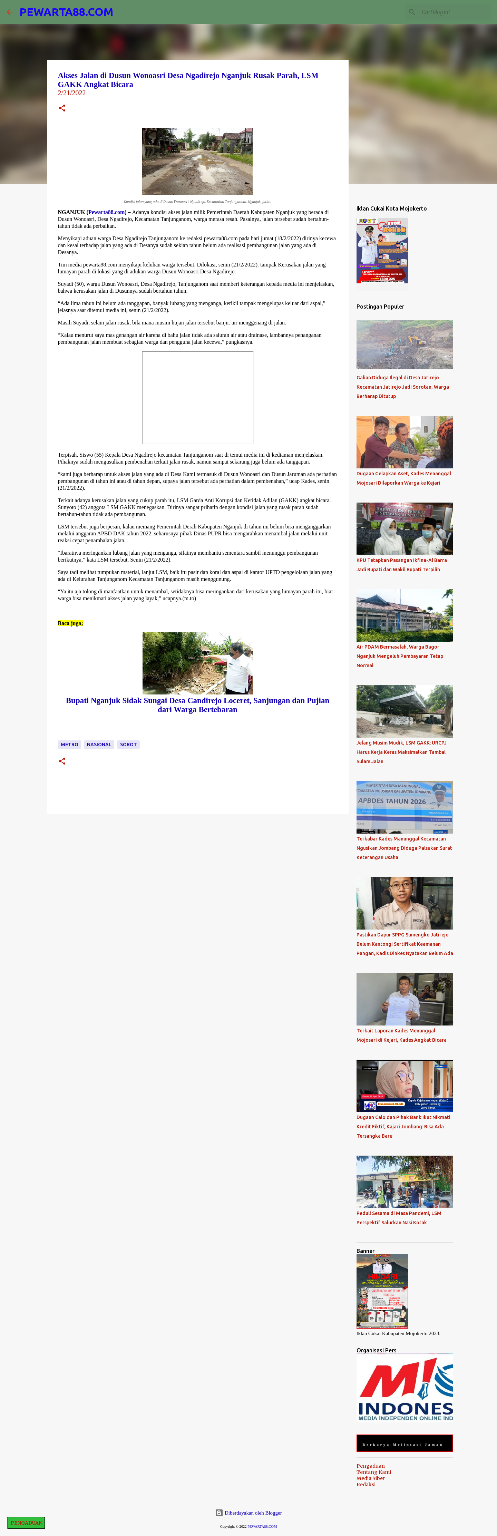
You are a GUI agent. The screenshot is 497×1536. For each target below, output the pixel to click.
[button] (62, 109)
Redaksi (366, 1484)
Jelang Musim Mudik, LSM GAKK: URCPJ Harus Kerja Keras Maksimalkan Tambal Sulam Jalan (402, 752)
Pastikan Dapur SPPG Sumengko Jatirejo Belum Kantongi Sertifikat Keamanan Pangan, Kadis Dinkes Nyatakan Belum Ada (405, 944)
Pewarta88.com (106, 212)
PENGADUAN (26, 1523)
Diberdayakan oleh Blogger (248, 1513)
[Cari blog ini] (455, 12)
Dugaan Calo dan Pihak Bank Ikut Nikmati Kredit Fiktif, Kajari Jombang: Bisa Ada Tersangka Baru (403, 1127)
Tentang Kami (374, 1472)
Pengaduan (371, 1466)
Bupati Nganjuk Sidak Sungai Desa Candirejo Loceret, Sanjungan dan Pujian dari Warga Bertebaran (197, 705)
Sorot (128, 744)
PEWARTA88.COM (66, 12)
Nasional (99, 744)
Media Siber (371, 1478)
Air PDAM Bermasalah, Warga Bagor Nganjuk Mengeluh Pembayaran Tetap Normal (400, 656)
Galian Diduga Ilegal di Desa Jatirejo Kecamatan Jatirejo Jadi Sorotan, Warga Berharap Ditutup (403, 387)
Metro (69, 744)
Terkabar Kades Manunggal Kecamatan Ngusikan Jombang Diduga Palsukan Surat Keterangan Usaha (404, 848)
